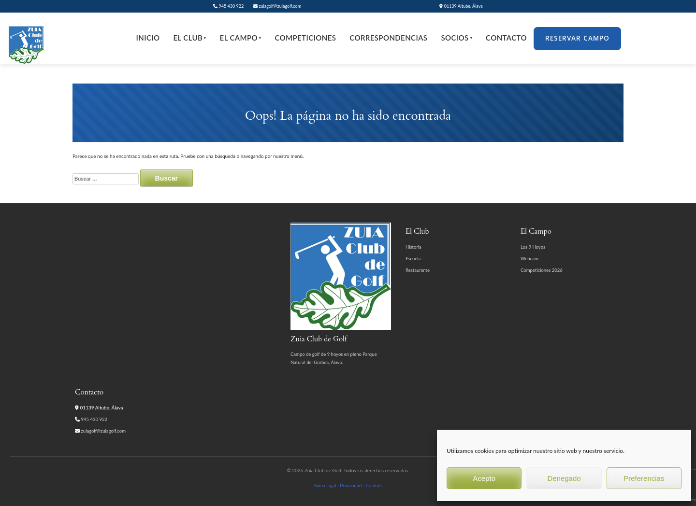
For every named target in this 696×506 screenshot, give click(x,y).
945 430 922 (228, 6)
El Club (189, 37)
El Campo (240, 37)
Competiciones (305, 37)
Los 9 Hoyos (533, 247)
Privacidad (351, 485)
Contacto (506, 37)
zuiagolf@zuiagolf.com (277, 6)
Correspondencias (388, 37)
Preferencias (644, 478)
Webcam (529, 258)
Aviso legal (325, 485)
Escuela (413, 258)
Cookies (373, 485)
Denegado (563, 478)
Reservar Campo (577, 38)
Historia (413, 247)
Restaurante (418, 270)
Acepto (484, 478)
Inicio (148, 37)
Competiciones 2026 (542, 270)
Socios (456, 37)
